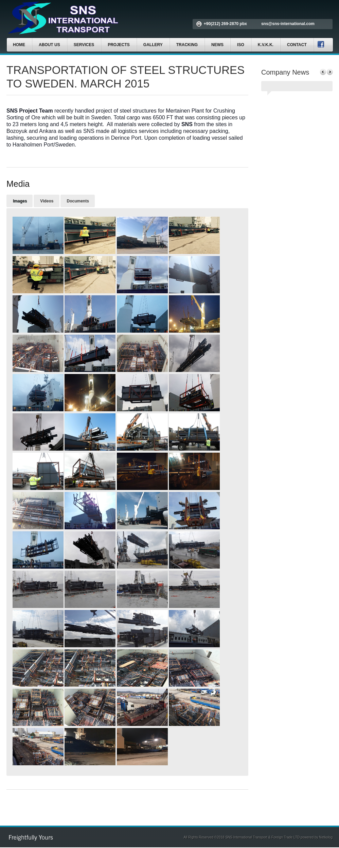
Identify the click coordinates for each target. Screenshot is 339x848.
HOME (19, 44)
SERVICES (84, 44)
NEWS (217, 44)
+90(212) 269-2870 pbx (225, 23)
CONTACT (297, 44)
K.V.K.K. (265, 44)
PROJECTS (119, 44)
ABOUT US (49, 44)
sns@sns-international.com (288, 23)
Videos (46, 201)
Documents (78, 201)
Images (20, 201)
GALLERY (153, 44)
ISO (240, 44)
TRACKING (187, 44)
